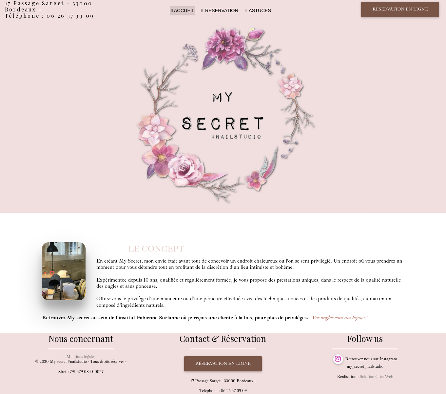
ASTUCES (257, 10)
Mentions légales (81, 356)
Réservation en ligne (400, 9)
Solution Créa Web (376, 376)
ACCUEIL (182, 10)
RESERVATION (219, 10)
